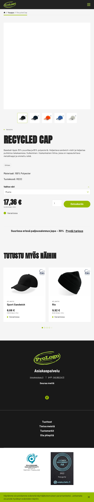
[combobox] (47, 192)
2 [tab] (44, 328)
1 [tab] (42, 328)
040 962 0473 (58, 377)
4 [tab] (49, 328)
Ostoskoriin (76, 204)
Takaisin (9, 129)
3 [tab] (47, 328)
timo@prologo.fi (36, 377)
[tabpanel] (24, 295)
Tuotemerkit (47, 431)
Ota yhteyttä (47, 435)
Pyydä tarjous (74, 231)
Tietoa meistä (47, 426)
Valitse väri (9, 186)
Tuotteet (47, 422)
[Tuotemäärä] (55, 203)
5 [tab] (51, 328)
